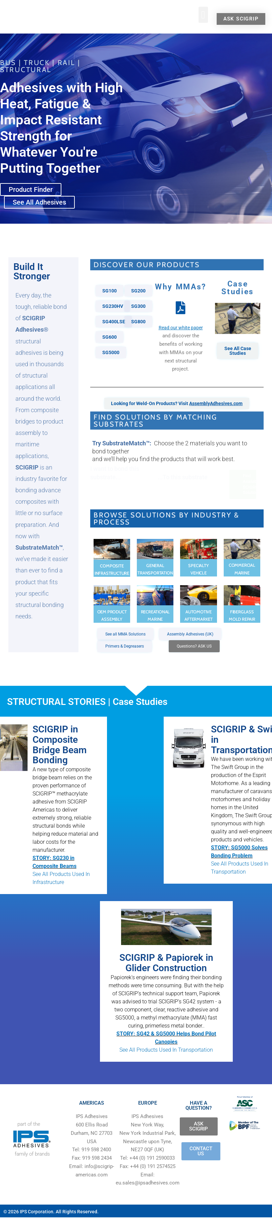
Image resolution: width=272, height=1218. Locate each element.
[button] (203, 15)
